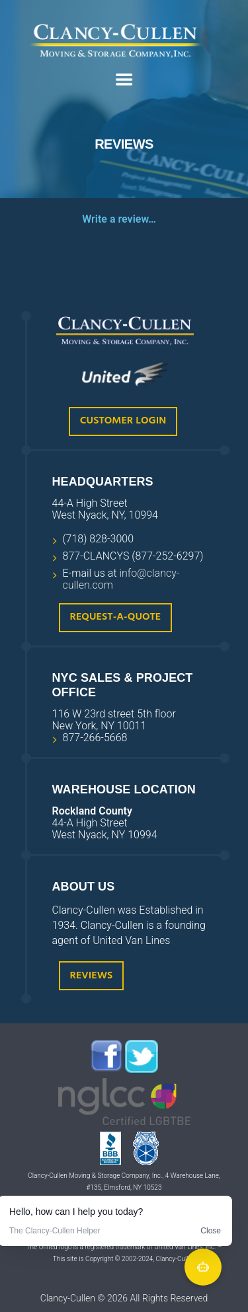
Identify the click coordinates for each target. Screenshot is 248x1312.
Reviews (91, 975)
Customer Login (123, 420)
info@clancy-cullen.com (121, 579)
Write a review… (119, 219)
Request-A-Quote (115, 617)
